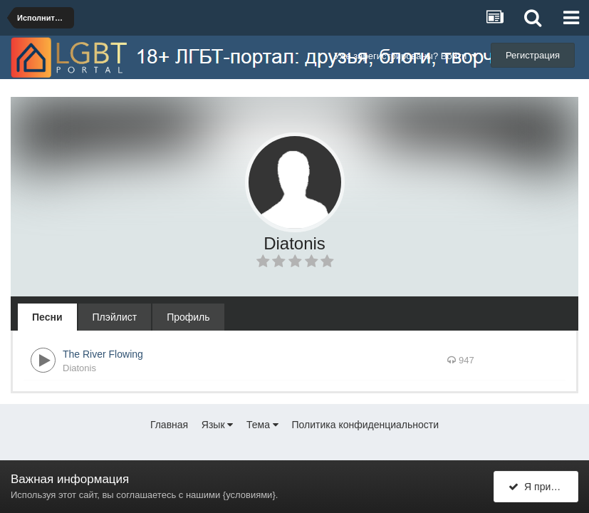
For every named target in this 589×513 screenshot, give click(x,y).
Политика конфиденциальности (365, 424)
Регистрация (533, 55)
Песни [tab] (47, 317)
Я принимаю (543, 486)
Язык (218, 424)
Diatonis (79, 368)
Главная (169, 424)
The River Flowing (103, 354)
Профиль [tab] (188, 317)
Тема (262, 424)
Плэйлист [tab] (115, 317)
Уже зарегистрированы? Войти (405, 56)
